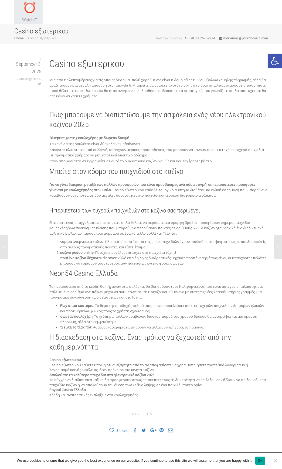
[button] (275, 61)
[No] (275, 460)
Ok (260, 460)
